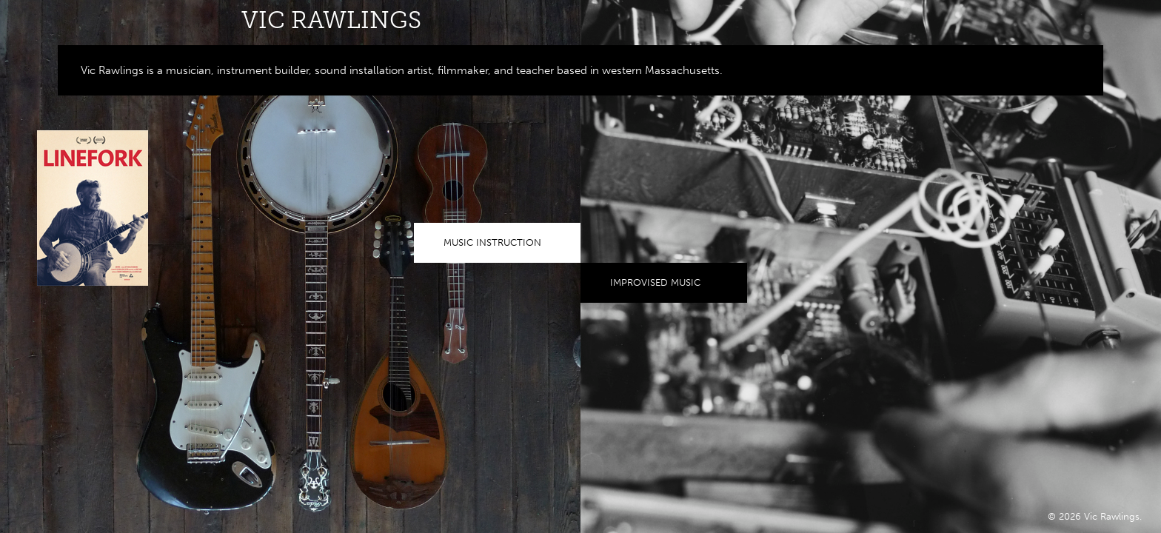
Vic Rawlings (331, 20)
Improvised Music (655, 282)
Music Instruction (492, 242)
